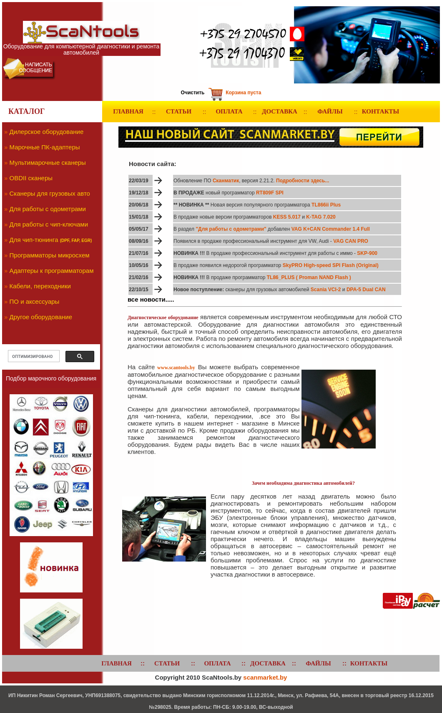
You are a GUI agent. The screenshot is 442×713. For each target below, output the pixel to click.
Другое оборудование (41, 316)
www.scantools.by (176, 367)
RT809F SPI (270, 193)
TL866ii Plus (326, 205)
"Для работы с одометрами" (232, 229)
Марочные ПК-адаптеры (45, 147)
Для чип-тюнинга (34, 239)
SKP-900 (367, 253)
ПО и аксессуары (35, 301)
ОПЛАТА (229, 111)
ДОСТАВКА (279, 111)
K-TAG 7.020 (320, 217)
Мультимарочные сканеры (48, 162)
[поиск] (33, 356)
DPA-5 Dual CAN (366, 289)
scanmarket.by (265, 677)
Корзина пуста (243, 93)
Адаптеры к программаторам (52, 270)
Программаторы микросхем (50, 255)
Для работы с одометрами (48, 208)
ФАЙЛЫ (329, 111)
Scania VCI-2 (326, 289)
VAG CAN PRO (350, 241)
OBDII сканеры (31, 177)
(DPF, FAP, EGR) (76, 240)
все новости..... (151, 299)
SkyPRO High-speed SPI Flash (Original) (331, 265)
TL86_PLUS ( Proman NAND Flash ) (309, 277)
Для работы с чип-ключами (49, 224)
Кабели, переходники (40, 286)
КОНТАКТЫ (380, 111)
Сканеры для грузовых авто (50, 193)
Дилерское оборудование (47, 131)
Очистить (193, 93)
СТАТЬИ (178, 111)
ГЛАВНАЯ (128, 111)
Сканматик (226, 181)
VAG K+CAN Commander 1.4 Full (329, 229)
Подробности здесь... (302, 181)
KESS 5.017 (287, 217)
